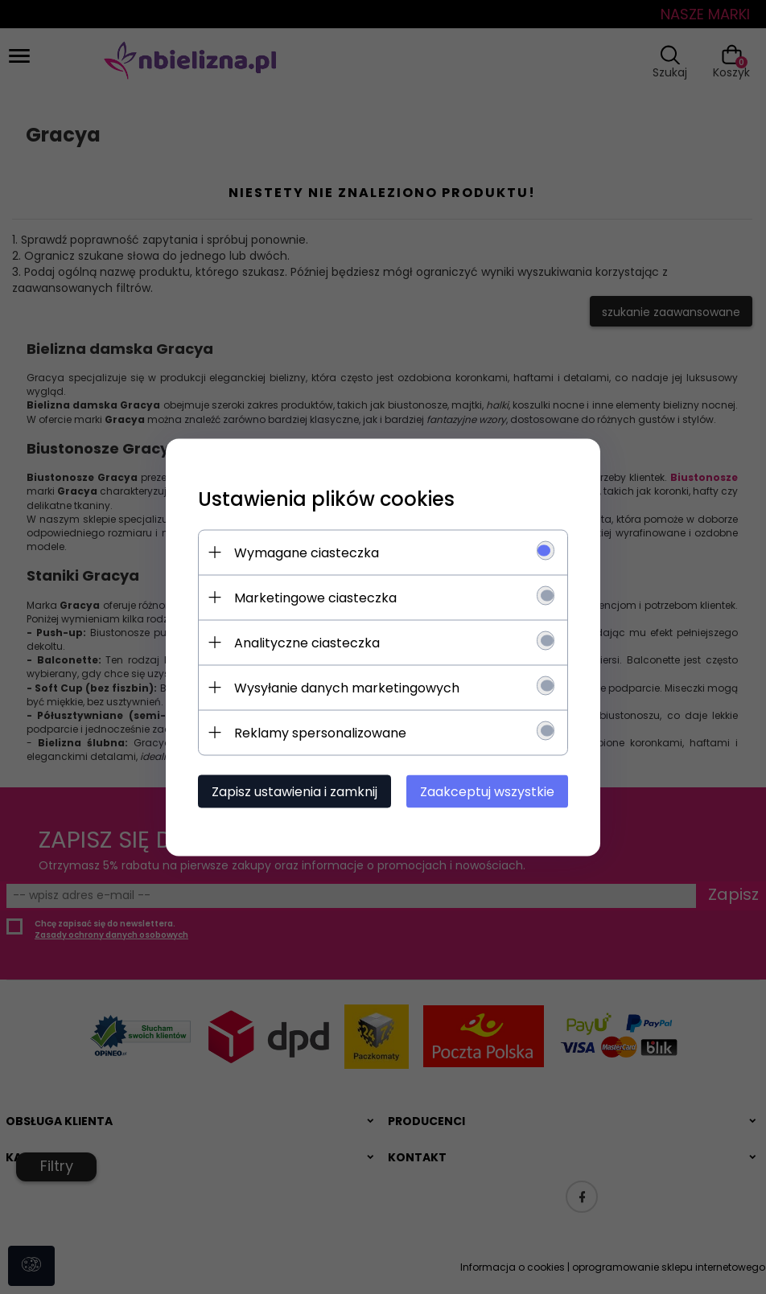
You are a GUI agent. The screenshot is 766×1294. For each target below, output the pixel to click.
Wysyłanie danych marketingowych (346, 687)
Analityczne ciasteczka (307, 642)
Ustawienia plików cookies (326, 498)
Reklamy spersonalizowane (320, 732)
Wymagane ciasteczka (306, 552)
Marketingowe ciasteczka (315, 597)
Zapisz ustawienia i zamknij (294, 791)
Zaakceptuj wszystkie (487, 791)
